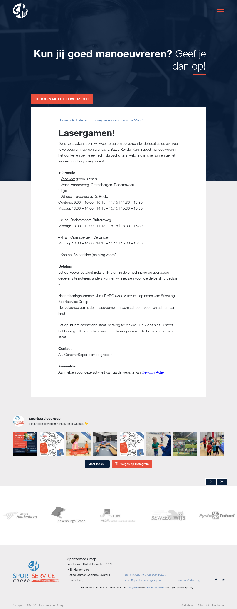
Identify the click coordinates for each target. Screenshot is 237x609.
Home (63, 120)
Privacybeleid (133, 587)
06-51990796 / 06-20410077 (146, 575)
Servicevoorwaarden (154, 587)
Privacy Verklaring (188, 580)
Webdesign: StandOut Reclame (202, 605)
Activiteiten (80, 120)
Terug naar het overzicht (62, 99)
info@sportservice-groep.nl (143, 580)
